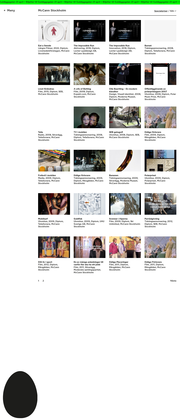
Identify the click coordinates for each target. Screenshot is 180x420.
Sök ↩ (173, 11)
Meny (11, 10)
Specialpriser (161, 11)
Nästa (173, 281)
